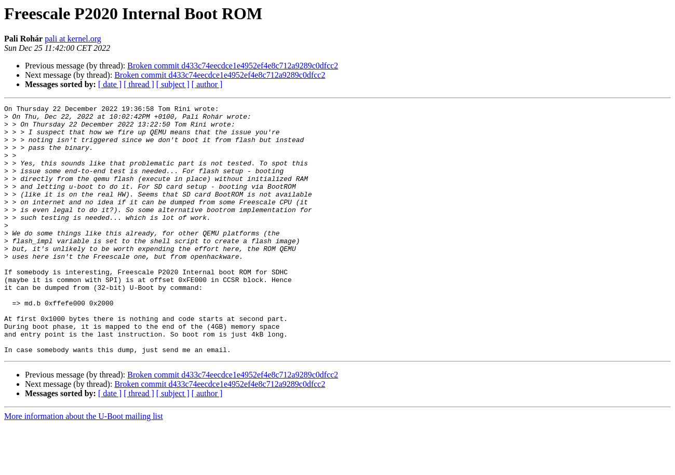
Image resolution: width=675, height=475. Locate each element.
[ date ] (110, 84)
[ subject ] (173, 84)
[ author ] (207, 84)
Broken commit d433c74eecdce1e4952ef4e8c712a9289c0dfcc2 (232, 65)
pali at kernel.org (73, 38)
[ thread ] (139, 84)
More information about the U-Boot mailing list (83, 466)
